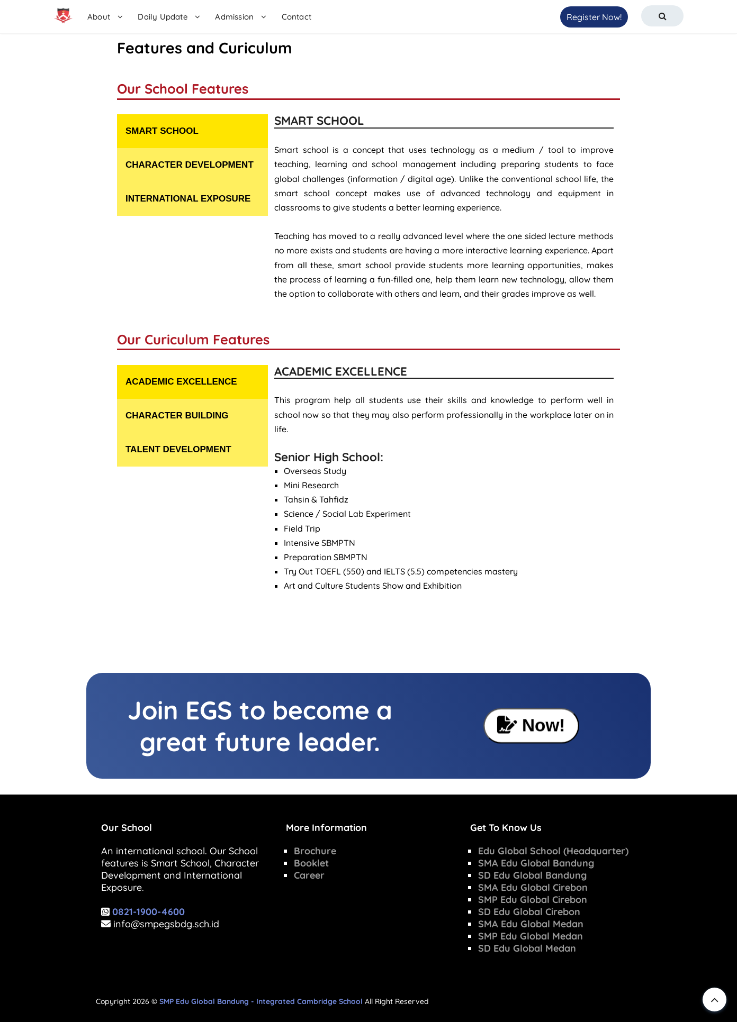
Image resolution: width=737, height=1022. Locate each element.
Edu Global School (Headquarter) (553, 851)
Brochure (315, 851)
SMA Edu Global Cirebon (533, 887)
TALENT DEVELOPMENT (178, 449)
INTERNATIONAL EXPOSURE (187, 199)
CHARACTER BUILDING (177, 415)
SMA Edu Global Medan (530, 924)
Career (309, 875)
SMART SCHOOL (162, 131)
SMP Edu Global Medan (530, 936)
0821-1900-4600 (148, 912)
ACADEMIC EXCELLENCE (181, 382)
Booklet (311, 863)
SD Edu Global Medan (527, 948)
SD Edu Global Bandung (532, 875)
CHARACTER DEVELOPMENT (189, 165)
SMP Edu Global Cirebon (532, 899)
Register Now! (594, 17)
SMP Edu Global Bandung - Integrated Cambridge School (261, 1001)
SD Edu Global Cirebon (529, 912)
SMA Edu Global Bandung (536, 863)
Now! (531, 725)
